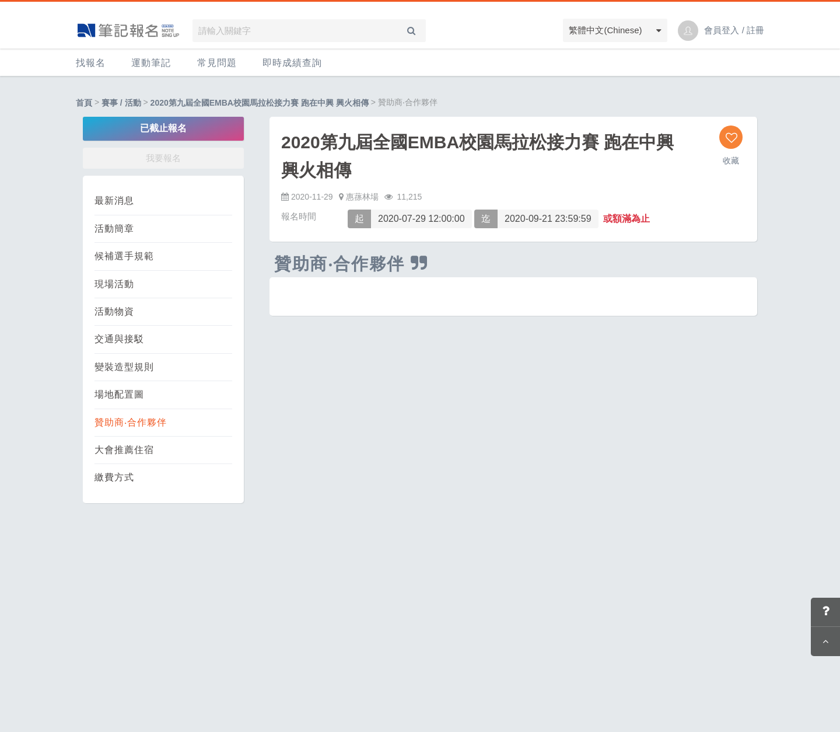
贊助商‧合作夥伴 (130, 422)
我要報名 (163, 158)
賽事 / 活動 (121, 102)
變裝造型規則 (124, 367)
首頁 (84, 102)
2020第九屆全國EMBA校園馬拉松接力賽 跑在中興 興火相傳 (259, 102)
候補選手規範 (124, 256)
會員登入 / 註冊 (734, 30)
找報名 (91, 63)
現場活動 (114, 284)
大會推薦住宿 (124, 450)
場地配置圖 (119, 394)
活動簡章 (114, 228)
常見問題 (217, 63)
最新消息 (114, 200)
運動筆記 (151, 63)
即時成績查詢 (292, 63)
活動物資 (114, 311)
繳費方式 (114, 477)
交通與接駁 (119, 339)
